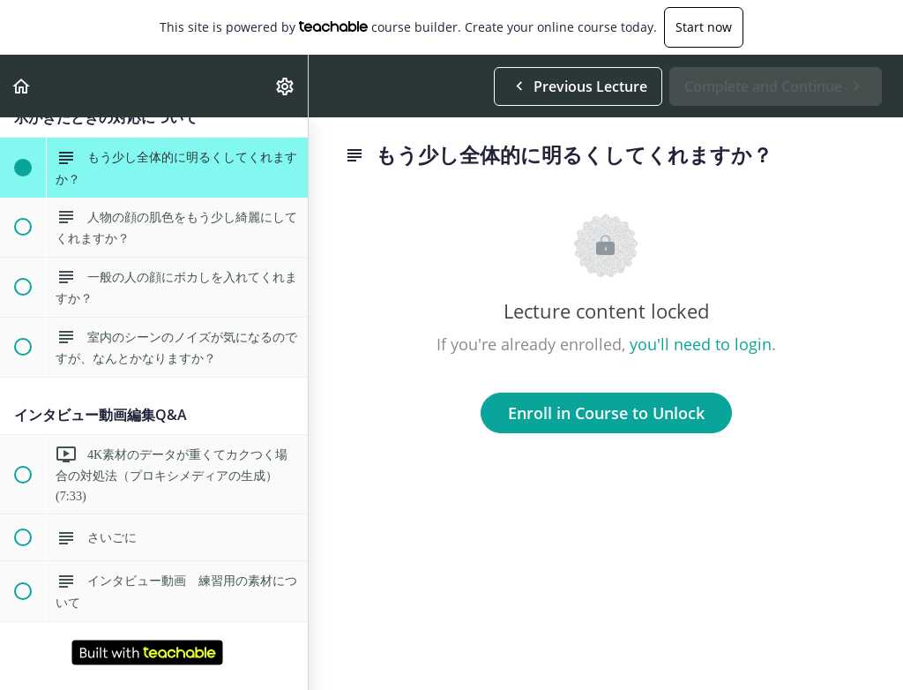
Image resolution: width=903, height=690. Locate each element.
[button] (22, 86)
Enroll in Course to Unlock (606, 413)
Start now (703, 27)
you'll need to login (701, 344)
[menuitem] (286, 86)
